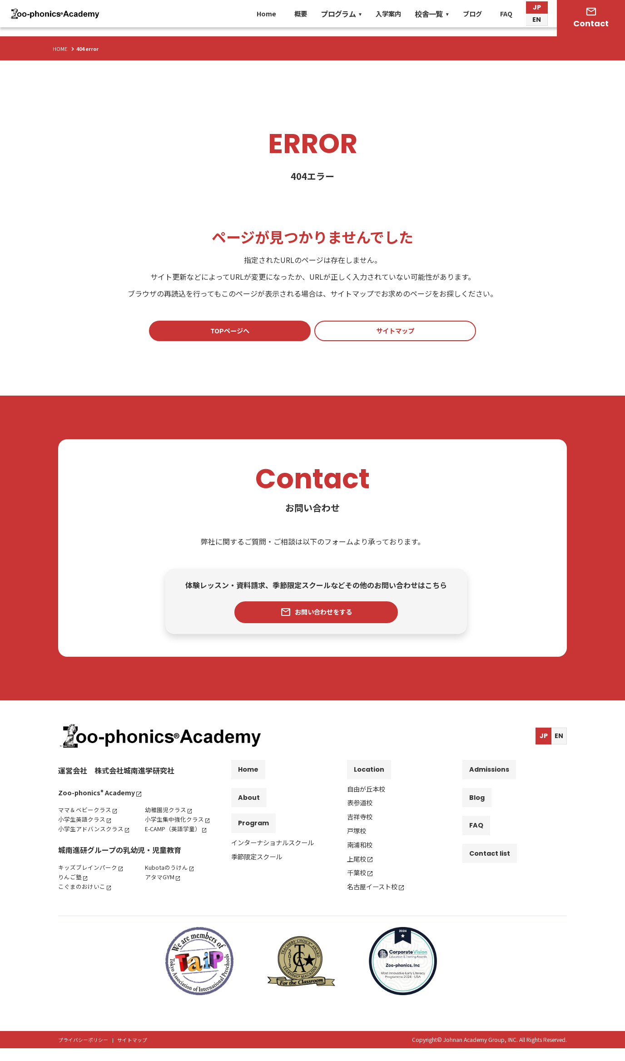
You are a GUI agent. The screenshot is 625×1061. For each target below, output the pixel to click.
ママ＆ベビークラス (86, 812)
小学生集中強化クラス (176, 822)
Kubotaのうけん (169, 879)
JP (536, 11)
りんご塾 (71, 889)
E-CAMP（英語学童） (176, 831)
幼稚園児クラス (167, 812)
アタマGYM (161, 889)
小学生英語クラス (83, 822)
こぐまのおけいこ (83, 898)
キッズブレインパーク (90, 879)
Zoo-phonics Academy (99, 795)
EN (536, 25)
